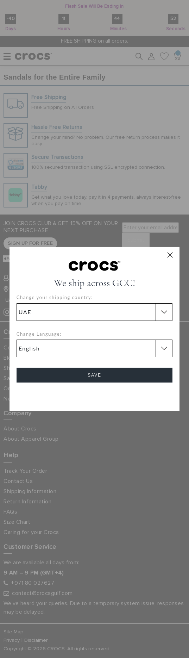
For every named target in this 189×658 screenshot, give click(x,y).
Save (94, 375)
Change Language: (39, 334)
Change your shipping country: (55, 297)
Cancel (94, 395)
